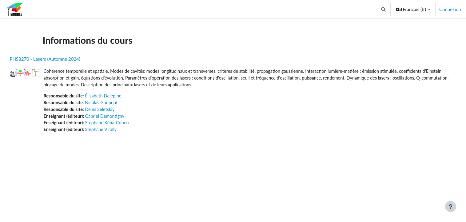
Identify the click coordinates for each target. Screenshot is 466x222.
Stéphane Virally (116, 131)
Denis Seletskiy (115, 110)
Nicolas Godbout (117, 103)
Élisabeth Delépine (119, 97)
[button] (383, 9)
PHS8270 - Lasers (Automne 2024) (58, 59)
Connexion (450, 9)
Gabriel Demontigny (120, 117)
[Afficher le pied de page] (450, 206)
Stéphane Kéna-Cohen (122, 124)
